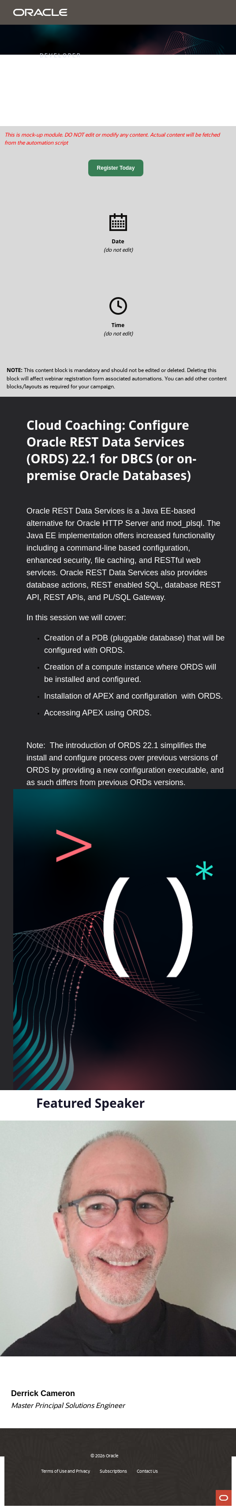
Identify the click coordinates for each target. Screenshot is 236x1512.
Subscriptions (113, 1471)
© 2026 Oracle (104, 1455)
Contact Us (147, 1471)
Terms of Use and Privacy (65, 1471)
